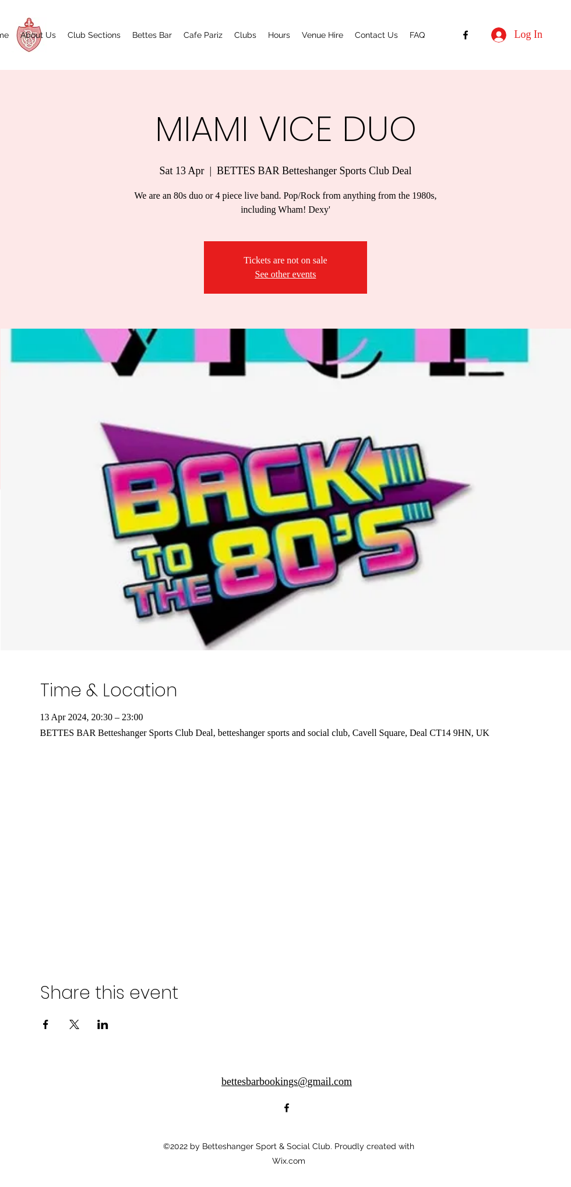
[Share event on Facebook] (45, 1024)
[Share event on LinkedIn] (102, 1024)
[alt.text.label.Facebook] (465, 35)
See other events (285, 274)
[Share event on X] (74, 1024)
